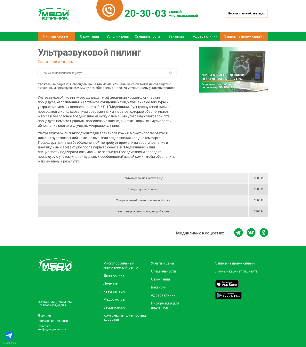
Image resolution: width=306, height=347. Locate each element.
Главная (43, 62)
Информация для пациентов (165, 305)
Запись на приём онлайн (235, 263)
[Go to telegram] (9, 335)
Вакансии (158, 287)
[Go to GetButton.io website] (9, 343)
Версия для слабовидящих (246, 13)
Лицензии (44, 315)
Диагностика (113, 275)
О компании (160, 279)
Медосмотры (114, 299)
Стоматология (114, 307)
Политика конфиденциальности (52, 328)
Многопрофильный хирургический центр (120, 265)
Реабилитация (114, 291)
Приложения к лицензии (53, 320)
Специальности (163, 271)
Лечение (110, 283)
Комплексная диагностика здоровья (125, 317)
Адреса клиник (163, 295)
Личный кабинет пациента (236, 271)
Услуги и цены (63, 62)
